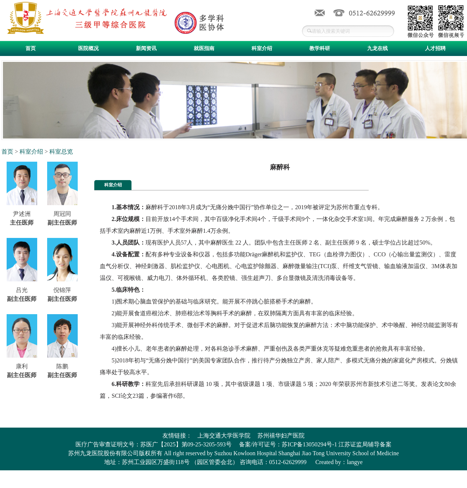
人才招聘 (435, 48)
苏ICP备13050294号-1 (309, 444)
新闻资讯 (146, 48)
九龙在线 (377, 48)
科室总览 (61, 151)
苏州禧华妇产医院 (281, 435)
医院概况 (88, 48)
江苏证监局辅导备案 (364, 444)
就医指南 (204, 48)
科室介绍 (262, 48)
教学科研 (319, 48)
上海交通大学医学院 (223, 435)
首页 (30, 48)
